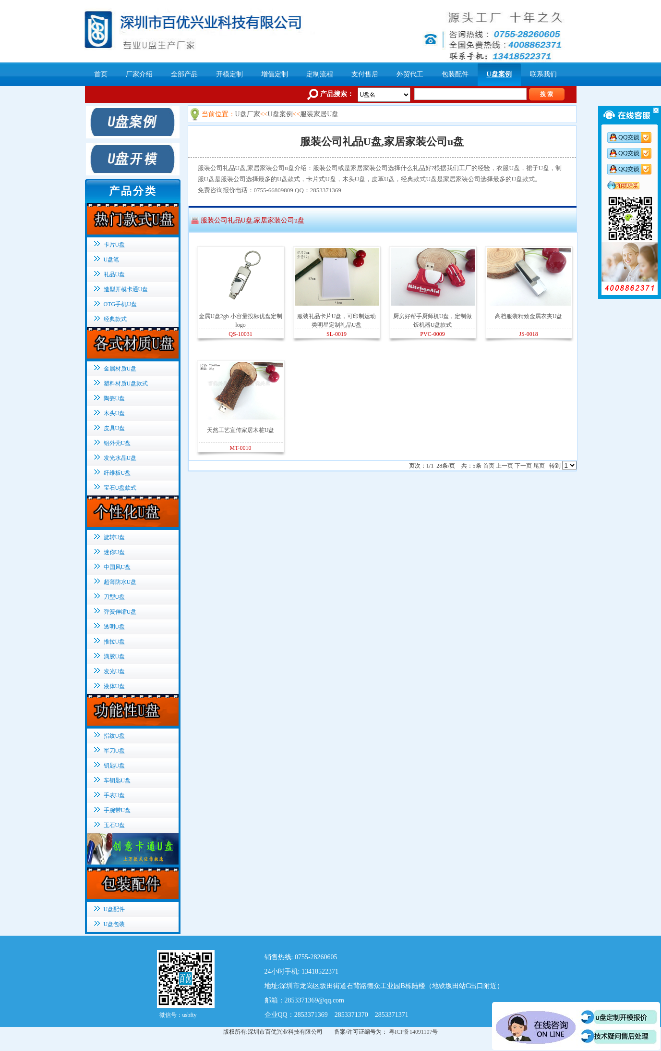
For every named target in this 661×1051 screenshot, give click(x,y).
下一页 (523, 465)
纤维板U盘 (117, 473)
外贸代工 (410, 74)
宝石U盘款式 (120, 487)
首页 (101, 74)
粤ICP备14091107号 (413, 1031)
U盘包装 (114, 924)
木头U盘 (114, 413)
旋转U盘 (114, 537)
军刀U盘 (114, 750)
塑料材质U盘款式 (126, 383)
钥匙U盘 (114, 765)
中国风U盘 (117, 567)
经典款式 (115, 319)
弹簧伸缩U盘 (120, 611)
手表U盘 (114, 795)
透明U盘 (114, 626)
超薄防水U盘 (120, 582)
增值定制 (274, 74)
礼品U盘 (114, 274)
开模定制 (229, 74)
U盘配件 (114, 909)
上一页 (504, 465)
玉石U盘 (114, 825)
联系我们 (543, 74)
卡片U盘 (114, 244)
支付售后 (364, 74)
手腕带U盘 (117, 810)
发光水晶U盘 (120, 458)
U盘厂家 (247, 114)
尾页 (539, 465)
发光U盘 (114, 671)
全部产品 (184, 74)
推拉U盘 (114, 641)
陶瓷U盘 (114, 398)
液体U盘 (114, 686)
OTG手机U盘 (120, 304)
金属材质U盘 (120, 368)
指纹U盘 (114, 735)
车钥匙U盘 (117, 780)
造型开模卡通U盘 (126, 289)
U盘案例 (499, 74)
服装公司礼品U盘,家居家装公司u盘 (253, 220)
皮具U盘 (114, 428)
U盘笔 (112, 259)
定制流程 (319, 74)
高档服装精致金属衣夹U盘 (529, 316)
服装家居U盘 (319, 114)
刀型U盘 (114, 597)
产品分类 (133, 191)
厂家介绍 (139, 74)
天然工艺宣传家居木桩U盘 (241, 430)
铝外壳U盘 (117, 443)
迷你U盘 (114, 552)
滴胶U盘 (114, 656)
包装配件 (455, 74)
